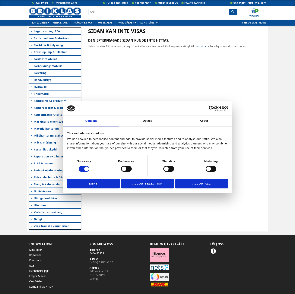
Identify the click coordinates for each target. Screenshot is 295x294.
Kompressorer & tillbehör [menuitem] (51, 107)
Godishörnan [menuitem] (42, 191)
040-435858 (42, 3)
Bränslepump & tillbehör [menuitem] (50, 52)
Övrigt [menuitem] (38, 219)
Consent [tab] (91, 120)
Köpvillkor (35, 255)
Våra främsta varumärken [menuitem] (51, 226)
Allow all (201, 183)
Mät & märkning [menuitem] (45, 142)
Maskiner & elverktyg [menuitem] (48, 121)
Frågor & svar (37, 276)
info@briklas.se (66, 3)
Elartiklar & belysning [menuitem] (48, 45)
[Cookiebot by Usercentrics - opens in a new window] (211, 108)
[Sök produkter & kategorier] (162, 12)
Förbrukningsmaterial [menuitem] (48, 66)
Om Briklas (36, 281)
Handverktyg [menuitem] (42, 80)
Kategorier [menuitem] (39, 22)
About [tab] (204, 120)
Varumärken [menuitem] (126, 22)
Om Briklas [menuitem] (105, 22)
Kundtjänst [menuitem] (148, 22)
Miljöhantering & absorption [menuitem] (53, 135)
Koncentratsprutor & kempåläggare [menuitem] (57, 114)
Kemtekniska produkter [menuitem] (50, 101)
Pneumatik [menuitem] (41, 94)
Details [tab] (147, 120)
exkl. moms (259, 22)
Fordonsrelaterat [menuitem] (45, 59)
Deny (93, 183)
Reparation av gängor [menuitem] (48, 156)
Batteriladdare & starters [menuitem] (51, 38)
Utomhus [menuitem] (40, 205)
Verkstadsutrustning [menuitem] (48, 212)
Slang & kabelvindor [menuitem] (47, 184)
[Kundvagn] (254, 11)
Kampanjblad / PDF (41, 286)
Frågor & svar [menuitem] (83, 22)
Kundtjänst (36, 260)
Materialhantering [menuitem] (46, 128)
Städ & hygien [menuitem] (43, 163)
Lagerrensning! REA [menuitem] (47, 31)
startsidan (201, 46)
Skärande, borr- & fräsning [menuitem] (52, 177)
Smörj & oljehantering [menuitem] (48, 170)
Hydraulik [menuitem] (40, 87)
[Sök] (233, 12)
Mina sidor (35, 249)
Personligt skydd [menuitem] (45, 149)
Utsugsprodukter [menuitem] (45, 198)
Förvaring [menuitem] (40, 73)
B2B (31, 265)
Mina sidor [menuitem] (60, 22)
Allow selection (147, 183)
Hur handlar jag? (39, 271)
